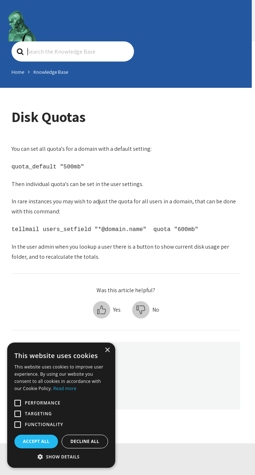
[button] (107, 309)
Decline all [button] (85, 441)
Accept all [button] (36, 441)
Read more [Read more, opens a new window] (64, 388)
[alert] (61, 405)
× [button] (107, 350)
